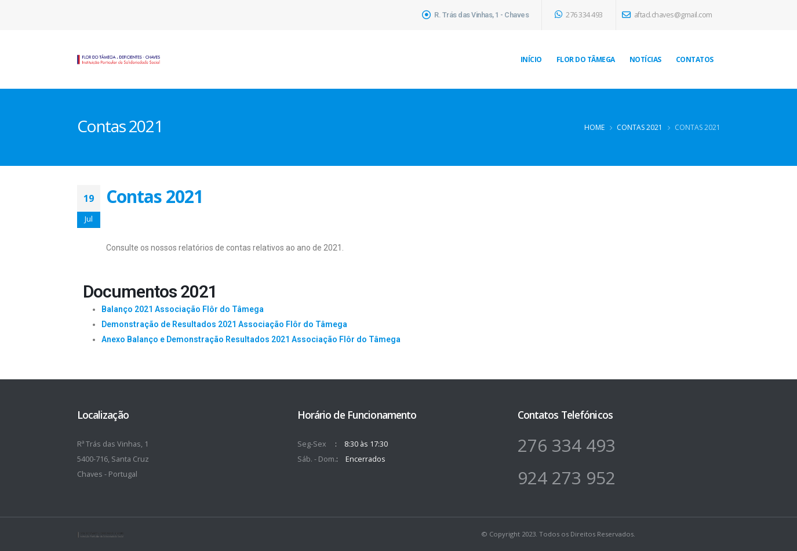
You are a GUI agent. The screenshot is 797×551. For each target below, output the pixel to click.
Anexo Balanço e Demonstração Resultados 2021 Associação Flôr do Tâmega (251, 339)
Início (531, 59)
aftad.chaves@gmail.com (667, 15)
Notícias (645, 59)
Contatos (695, 59)
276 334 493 (579, 15)
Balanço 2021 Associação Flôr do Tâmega (182, 309)
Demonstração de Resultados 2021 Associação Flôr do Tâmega (224, 324)
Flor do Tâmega (585, 59)
